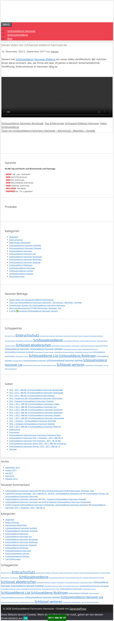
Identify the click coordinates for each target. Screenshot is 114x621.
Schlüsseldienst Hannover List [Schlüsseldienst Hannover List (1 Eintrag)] (90, 349)
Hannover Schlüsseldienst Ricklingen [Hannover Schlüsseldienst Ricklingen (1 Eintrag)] (93, 336)
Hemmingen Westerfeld (19, 242)
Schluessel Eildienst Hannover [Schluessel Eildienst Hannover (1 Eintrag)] (87, 341)
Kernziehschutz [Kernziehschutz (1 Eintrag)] (28, 341)
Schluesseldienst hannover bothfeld (25, 245)
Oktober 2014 (11, 478)
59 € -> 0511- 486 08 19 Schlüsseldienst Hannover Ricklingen (36, 412)
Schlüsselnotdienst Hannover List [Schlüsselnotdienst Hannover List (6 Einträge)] (82, 597)
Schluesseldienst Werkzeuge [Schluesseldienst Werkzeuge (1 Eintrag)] (71, 341)
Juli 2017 (9, 473)
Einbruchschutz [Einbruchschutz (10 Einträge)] (27, 335)
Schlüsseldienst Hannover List (22, 254)
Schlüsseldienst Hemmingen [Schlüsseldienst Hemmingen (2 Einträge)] (71, 589)
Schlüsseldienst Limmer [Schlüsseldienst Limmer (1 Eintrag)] (21, 356)
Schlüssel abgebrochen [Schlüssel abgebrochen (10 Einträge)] (33, 345)
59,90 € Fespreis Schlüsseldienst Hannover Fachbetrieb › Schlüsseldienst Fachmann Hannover (46, 505)
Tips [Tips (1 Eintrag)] (104, 365)
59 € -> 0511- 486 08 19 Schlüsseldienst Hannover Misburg (35, 426)
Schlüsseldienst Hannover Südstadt (24, 262)
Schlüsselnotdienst (17, 34)
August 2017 (10, 470)
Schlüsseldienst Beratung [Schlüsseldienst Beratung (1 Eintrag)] (87, 346)
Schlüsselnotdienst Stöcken (21, 273)
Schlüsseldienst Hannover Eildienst (35, 59)
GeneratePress (77, 608)
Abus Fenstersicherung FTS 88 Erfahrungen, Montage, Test (35, 308)
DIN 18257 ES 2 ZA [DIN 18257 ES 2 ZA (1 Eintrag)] (10, 336)
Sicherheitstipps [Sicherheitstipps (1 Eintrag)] (98, 365)
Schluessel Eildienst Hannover (82, 123)
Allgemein (13, 237)
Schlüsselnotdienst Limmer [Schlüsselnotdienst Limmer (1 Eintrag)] (48, 365)
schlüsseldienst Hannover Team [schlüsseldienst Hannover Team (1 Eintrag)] (83, 352)
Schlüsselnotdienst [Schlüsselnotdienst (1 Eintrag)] (17, 360)
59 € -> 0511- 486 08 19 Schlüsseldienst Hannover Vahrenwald (36, 418)
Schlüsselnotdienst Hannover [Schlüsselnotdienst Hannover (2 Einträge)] (34, 360)
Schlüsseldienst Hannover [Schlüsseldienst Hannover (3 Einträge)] (17, 349)
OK (25, 618)
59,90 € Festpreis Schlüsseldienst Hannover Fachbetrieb (66, 502)
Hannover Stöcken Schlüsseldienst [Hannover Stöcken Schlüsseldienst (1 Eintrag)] (14, 341)
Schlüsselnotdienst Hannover (22, 268)
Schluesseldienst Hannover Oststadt (25, 248)
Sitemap (12, 449)
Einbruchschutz (16, 239)
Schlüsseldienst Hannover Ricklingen (25, 259)
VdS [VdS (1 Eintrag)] (107, 365)
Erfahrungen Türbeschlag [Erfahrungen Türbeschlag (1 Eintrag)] (70, 336)
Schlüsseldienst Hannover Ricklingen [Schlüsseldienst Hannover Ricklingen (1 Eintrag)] (64, 352)
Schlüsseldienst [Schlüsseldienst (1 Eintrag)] (75, 346)
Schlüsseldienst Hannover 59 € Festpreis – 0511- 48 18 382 (35, 440)
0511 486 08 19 (57, 617)
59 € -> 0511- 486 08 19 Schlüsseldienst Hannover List (33, 407)
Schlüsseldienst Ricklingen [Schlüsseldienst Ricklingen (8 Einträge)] (77, 356)
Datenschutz (14, 429)
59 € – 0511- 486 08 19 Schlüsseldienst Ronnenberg (32, 395)
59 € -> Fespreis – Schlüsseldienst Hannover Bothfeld (32, 421)
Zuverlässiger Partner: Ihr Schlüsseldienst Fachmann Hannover (37, 305)
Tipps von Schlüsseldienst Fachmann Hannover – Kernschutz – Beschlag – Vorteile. (48, 130)
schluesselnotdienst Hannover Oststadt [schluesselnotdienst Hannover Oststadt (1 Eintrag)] (93, 577)
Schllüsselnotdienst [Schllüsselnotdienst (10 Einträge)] (48, 340)
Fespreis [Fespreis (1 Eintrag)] (80, 336)
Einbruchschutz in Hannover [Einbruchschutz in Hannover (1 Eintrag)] (47, 336)
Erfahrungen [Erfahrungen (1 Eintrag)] (59, 336)
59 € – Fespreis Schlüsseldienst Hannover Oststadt (31, 401)
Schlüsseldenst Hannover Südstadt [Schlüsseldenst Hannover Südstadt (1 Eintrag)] (61, 346)
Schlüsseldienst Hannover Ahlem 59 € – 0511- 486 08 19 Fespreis (37, 443)
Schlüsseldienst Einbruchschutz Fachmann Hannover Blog (34, 435)
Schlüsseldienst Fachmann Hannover (21, 490)
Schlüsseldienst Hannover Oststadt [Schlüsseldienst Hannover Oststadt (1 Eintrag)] (44, 352)
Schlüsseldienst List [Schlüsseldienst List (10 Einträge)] (43, 355)
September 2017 (12, 467)
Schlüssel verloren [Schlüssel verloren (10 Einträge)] (70, 364)
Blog (9, 38)
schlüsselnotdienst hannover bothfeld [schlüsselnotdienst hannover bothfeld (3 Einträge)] (65, 360)
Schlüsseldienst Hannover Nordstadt (22, 123)
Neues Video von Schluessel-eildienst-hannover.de (31, 299)
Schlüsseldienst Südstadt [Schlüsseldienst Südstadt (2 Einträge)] (78, 593)
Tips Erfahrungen (54, 123)
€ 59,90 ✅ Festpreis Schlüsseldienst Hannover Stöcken (33, 311)
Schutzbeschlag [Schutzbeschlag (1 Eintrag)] (89, 365)
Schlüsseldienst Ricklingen (21, 265)
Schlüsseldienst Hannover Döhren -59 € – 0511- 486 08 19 (34, 446)
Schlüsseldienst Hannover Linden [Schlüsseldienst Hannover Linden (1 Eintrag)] (72, 349)
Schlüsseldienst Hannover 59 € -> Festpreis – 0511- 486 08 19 (36, 438)
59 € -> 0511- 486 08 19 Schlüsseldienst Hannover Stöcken (34, 415)
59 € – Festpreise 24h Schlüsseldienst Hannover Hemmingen (36, 398)
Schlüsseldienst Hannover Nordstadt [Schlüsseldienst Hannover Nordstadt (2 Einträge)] (19, 352)
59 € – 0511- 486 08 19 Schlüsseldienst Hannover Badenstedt (36, 390)
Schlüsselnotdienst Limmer (21, 270)
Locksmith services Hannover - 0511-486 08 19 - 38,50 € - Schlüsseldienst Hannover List (43, 493)
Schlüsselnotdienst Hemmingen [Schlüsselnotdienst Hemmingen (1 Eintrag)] (32, 365)
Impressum (14, 432)
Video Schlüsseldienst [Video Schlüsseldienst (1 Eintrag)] (11, 369)
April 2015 (9, 476)
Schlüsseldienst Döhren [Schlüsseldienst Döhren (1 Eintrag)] (101, 346)
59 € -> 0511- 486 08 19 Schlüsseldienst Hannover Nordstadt (35, 409)
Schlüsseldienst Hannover (21, 31)
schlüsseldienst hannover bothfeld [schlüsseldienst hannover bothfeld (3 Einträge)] (46, 349)
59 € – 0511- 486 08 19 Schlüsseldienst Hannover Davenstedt (36, 392)
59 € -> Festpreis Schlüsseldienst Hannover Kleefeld (32, 424)
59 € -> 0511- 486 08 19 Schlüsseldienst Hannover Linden (34, 404)
